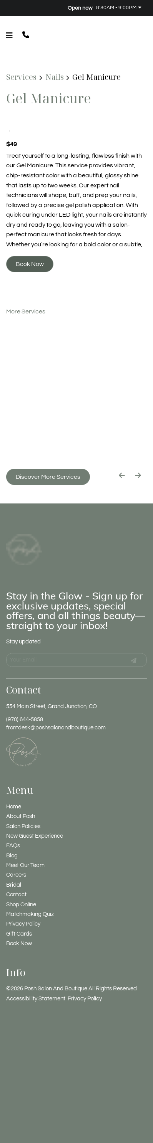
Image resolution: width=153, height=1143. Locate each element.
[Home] (13, 786)
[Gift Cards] (19, 914)
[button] (28, 35)
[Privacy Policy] (23, 904)
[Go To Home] (24, 539)
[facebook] (9, 7)
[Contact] (16, 875)
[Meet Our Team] (25, 845)
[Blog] (12, 835)
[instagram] (15, 7)
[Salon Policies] (23, 806)
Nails (54, 77)
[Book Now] (19, 924)
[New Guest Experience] (34, 816)
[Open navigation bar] (9, 35)
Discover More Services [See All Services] (48, 477)
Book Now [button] (30, 264)
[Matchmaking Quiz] (30, 894)
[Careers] (16, 855)
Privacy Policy (85, 978)
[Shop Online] (21, 884)
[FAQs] (13, 826)
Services (21, 77)
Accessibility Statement (35, 978)
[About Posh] (20, 797)
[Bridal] (13, 865)
